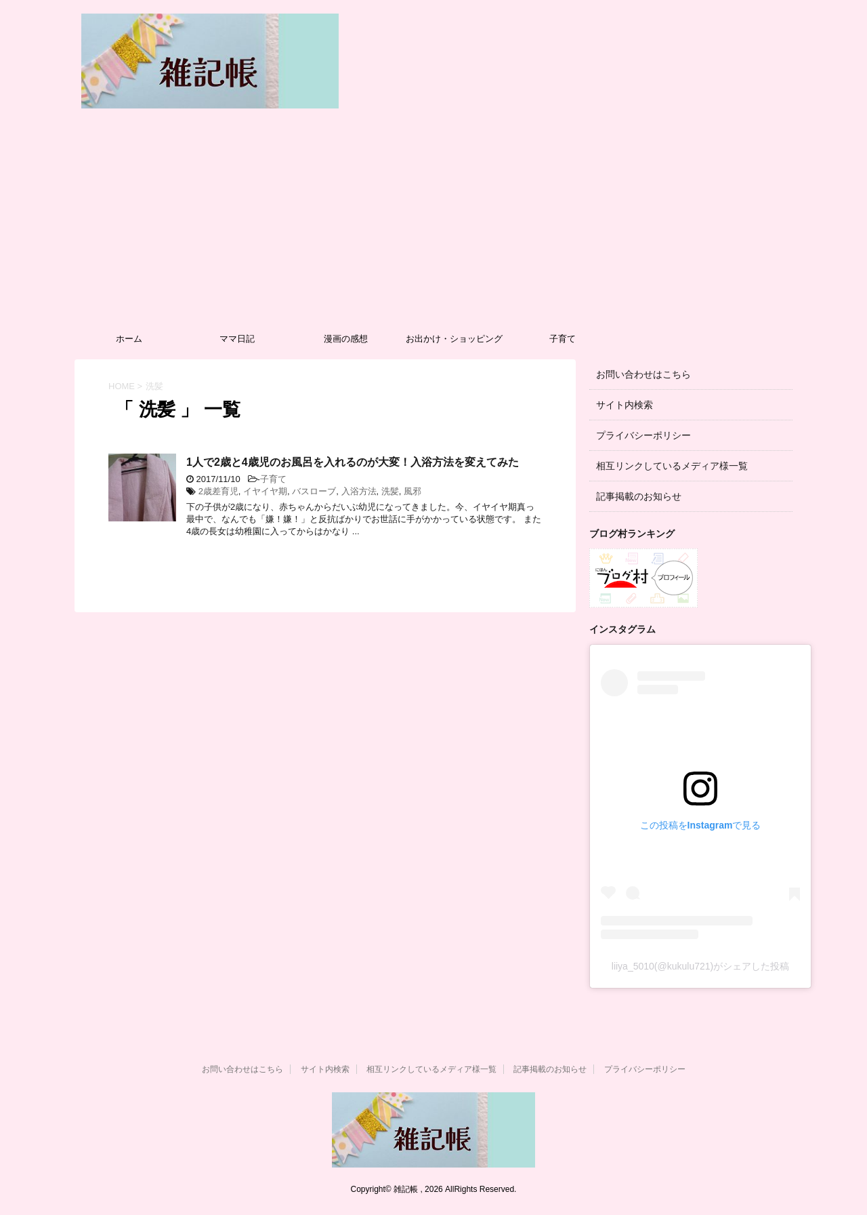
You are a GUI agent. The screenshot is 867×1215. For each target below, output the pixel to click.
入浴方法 (359, 491)
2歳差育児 (218, 491)
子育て (562, 339)
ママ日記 (237, 339)
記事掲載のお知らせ (638, 496)
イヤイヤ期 (265, 491)
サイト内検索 (624, 404)
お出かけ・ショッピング (454, 339)
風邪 (412, 491)
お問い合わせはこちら (643, 374)
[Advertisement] (433, 224)
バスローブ (314, 491)
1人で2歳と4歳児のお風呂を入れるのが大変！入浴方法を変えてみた (352, 462)
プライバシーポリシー (643, 435)
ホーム (129, 339)
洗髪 (390, 491)
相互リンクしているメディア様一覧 (672, 465)
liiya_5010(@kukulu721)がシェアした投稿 (700, 966)
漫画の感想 (346, 339)
